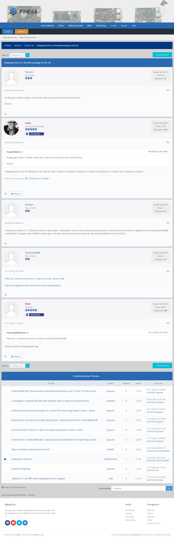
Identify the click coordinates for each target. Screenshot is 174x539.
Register (21, 31)
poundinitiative (163, 450)
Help (134, 25)
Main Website (47, 25)
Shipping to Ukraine (22, 459)
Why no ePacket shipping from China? (31, 449)
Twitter (45, 178)
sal (157, 470)
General (17, 45)
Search (124, 25)
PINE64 (7, 45)
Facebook (129, 510)
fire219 (167, 534)
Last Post (151, 392)
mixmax (159, 480)
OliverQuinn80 (162, 460)
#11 (167, 90)
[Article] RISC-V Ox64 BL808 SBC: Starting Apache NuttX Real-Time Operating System (54, 439)
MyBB (17, 534)
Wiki (89, 25)
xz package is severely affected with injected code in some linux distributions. (51, 400)
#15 (167, 323)
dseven (29, 204)
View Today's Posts (27, 37)
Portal (113, 25)
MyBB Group (38, 534)
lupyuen (110, 391)
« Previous (15, 55)
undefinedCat (110, 459)
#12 (167, 142)
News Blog (101, 25)
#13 (167, 223)
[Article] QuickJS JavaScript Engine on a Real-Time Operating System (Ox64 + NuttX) (53, 410)
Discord (33, 178)
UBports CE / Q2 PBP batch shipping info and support (38, 478)
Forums (151, 510)
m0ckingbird (134, 534)
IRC (26, 178)
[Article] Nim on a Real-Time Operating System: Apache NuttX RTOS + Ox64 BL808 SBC (55, 420)
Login (7, 31)
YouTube (129, 516)
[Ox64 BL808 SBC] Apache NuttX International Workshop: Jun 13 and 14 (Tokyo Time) (54, 391)
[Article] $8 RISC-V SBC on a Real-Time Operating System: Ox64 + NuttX (47, 429)
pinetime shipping (21, 468)
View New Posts (10, 37)
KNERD (110, 449)
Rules (61, 25)
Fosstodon (130, 520)
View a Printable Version (15, 487)
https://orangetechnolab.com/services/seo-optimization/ (33, 285)
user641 (111, 468)
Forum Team (153, 523)
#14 (167, 271)
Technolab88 (32, 252)
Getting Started (75, 25)
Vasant (29, 72)
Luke (110, 478)
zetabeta (110, 400)
